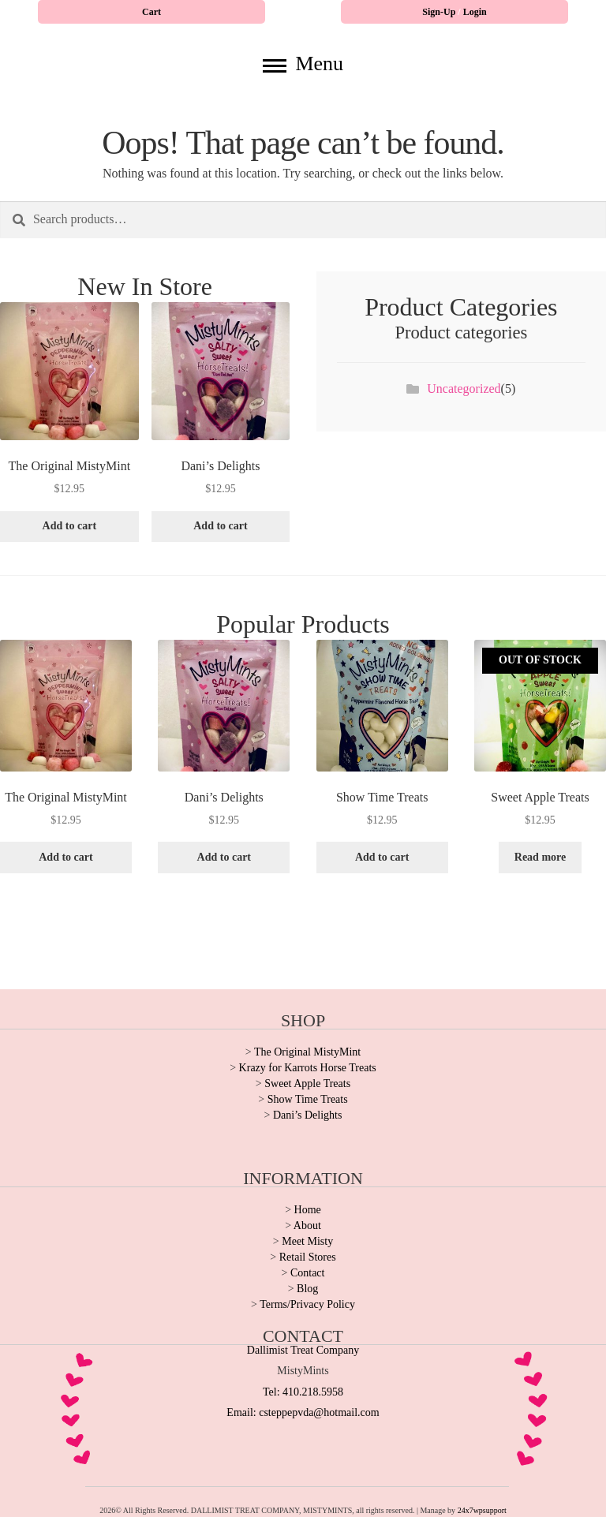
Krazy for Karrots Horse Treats (307, 1068)
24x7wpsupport (482, 1510)
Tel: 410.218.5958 (303, 1392)
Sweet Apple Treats (307, 1083)
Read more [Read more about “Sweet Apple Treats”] (540, 857)
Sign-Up (440, 11)
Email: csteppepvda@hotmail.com (302, 1412)
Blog (307, 1289)
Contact (307, 1273)
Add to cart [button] (69, 526)
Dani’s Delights (307, 1115)
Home (307, 1210)
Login (475, 11)
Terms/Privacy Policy (307, 1304)
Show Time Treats (307, 1099)
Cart (151, 11)
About (307, 1225)
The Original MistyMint (307, 1052)
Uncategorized (463, 388)
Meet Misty (307, 1241)
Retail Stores (307, 1257)
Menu (303, 63)
